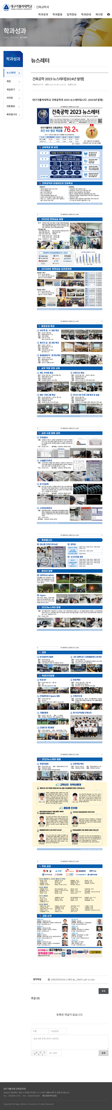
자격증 (10, 98)
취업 (9, 81)
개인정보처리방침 (49, 1096)
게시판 (99, 14)
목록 (103, 991)
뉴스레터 (11, 72)
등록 (103, 1053)
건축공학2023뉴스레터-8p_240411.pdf (73, 979)
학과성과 (43, 14)
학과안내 (86, 14)
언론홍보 (11, 106)
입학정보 (72, 14)
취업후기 (11, 89)
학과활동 (57, 14)
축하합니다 (12, 114)
